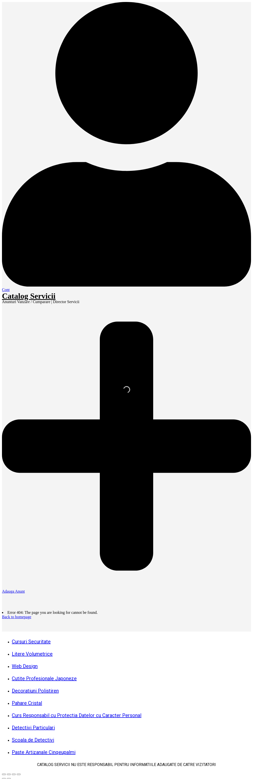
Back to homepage (16, 617)
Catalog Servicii (29, 296)
